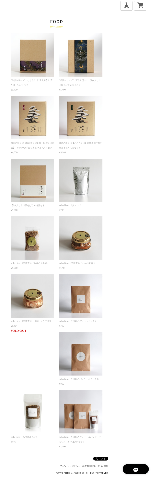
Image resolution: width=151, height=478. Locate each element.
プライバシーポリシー (69, 466)
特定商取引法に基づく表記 (95, 466)
